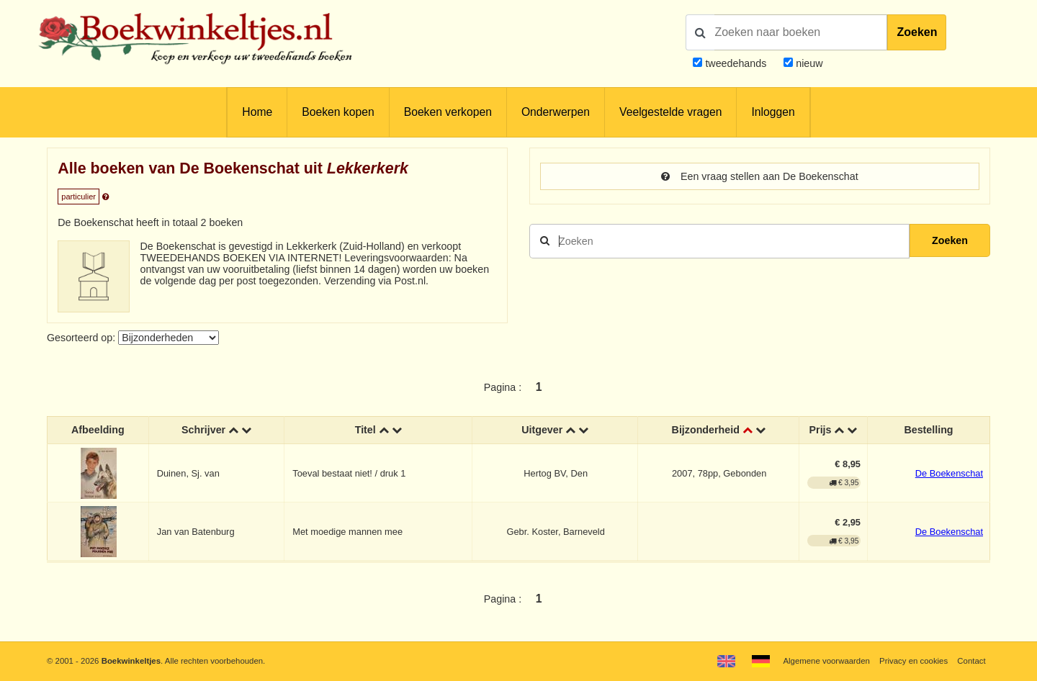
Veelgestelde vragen (670, 112)
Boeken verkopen (448, 112)
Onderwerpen (555, 112)
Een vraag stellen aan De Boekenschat (759, 176)
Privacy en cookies (913, 661)
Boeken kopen (338, 112)
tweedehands (735, 63)
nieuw (807, 63)
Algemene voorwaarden (826, 661)
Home (257, 112)
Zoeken (917, 32)
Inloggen (772, 112)
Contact (971, 661)
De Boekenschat (949, 473)
